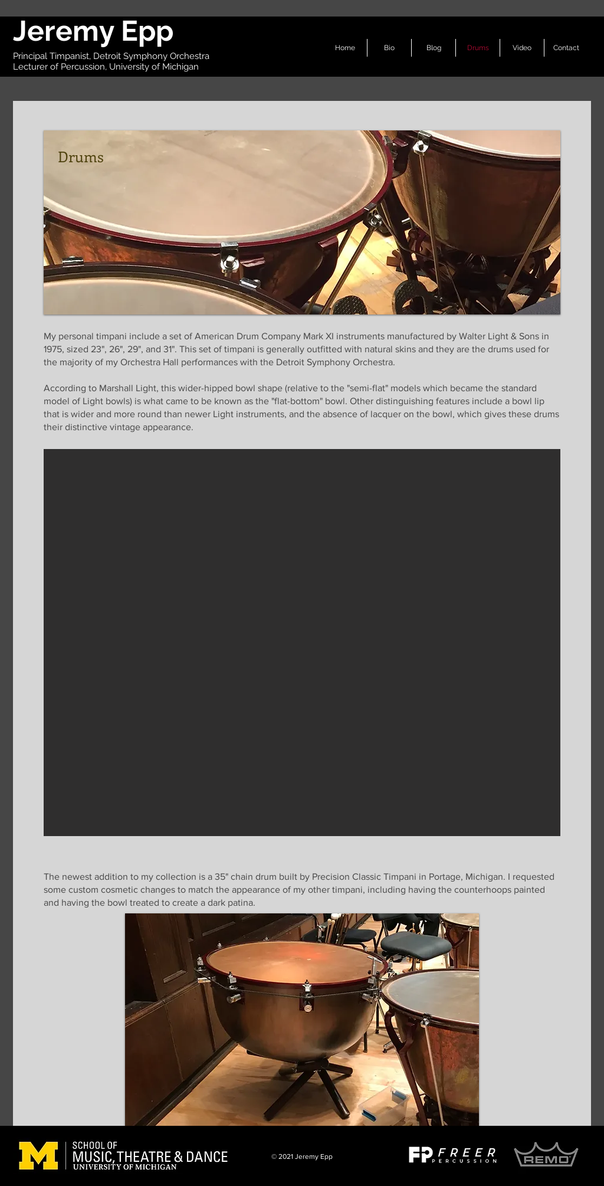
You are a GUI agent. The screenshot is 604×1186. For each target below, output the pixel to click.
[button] (302, 642)
